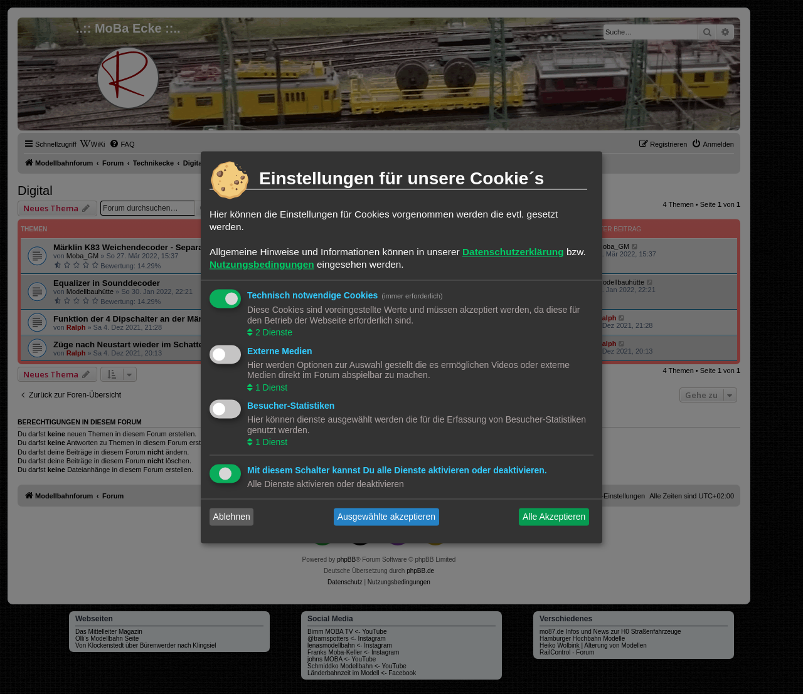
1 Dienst (270, 387)
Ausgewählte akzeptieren (386, 517)
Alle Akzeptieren (554, 517)
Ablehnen (231, 517)
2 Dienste (272, 333)
